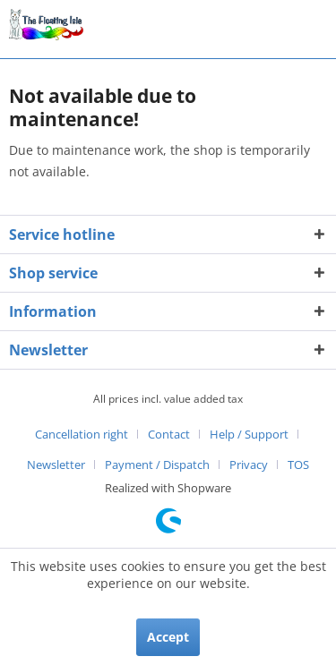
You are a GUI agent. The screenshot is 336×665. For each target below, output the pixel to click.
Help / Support (249, 434)
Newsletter (56, 464)
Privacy (248, 464)
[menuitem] (88, 434)
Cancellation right (81, 434)
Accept (168, 636)
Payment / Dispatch (157, 464)
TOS (298, 464)
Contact (169, 434)
